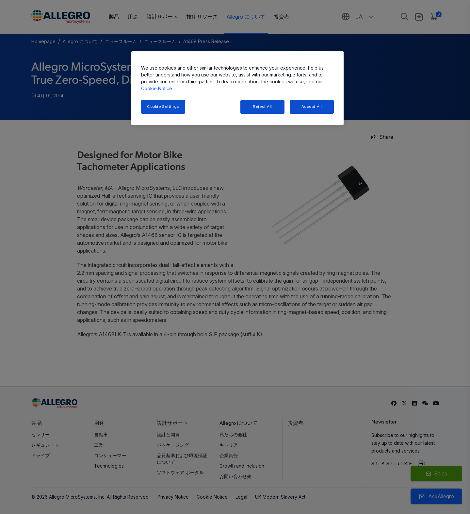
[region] (237, 88)
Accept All (311, 106)
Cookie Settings (163, 106)
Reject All (262, 106)
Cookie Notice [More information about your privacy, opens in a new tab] (156, 88)
